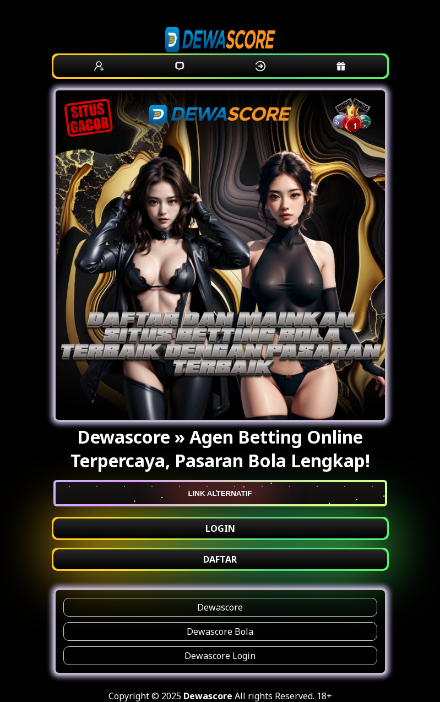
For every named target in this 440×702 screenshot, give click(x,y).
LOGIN (220, 528)
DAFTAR (220, 559)
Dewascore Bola (220, 631)
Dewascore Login (220, 656)
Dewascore (220, 607)
